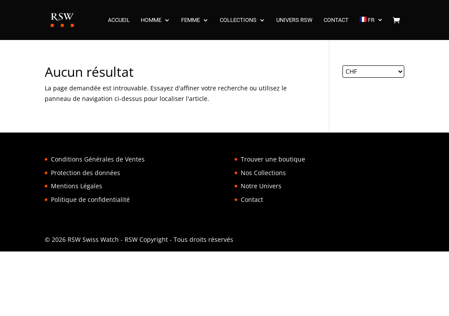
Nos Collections (263, 173)
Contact (252, 199)
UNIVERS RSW (294, 20)
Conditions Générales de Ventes (98, 159)
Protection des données (85, 173)
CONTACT (336, 20)
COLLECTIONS (238, 20)
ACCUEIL (119, 20)
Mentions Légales (76, 186)
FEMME (190, 20)
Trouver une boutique (273, 159)
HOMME (151, 20)
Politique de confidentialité (90, 199)
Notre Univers (261, 186)
